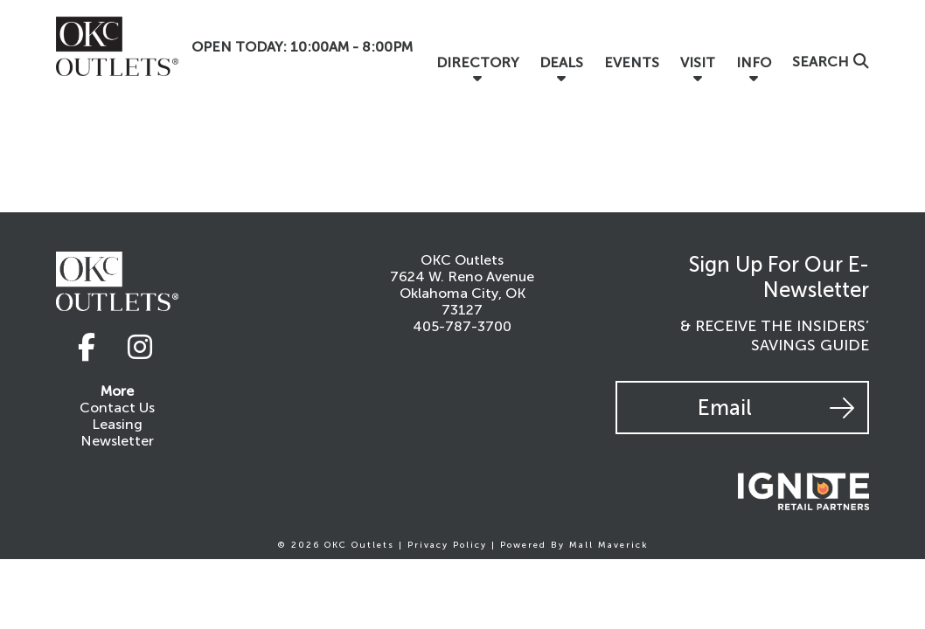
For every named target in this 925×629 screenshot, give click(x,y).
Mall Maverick (609, 545)
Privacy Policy (447, 545)
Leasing (117, 424)
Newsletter (117, 440)
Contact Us (117, 407)
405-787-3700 (462, 326)
